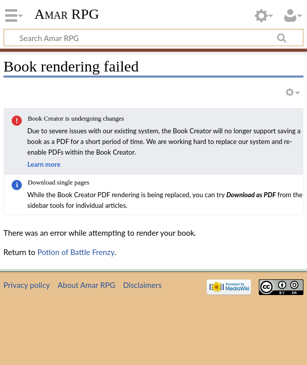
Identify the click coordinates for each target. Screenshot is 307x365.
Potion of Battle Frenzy (76, 252)
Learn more (43, 164)
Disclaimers (142, 284)
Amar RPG (67, 14)
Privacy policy (27, 284)
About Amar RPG (86, 284)
